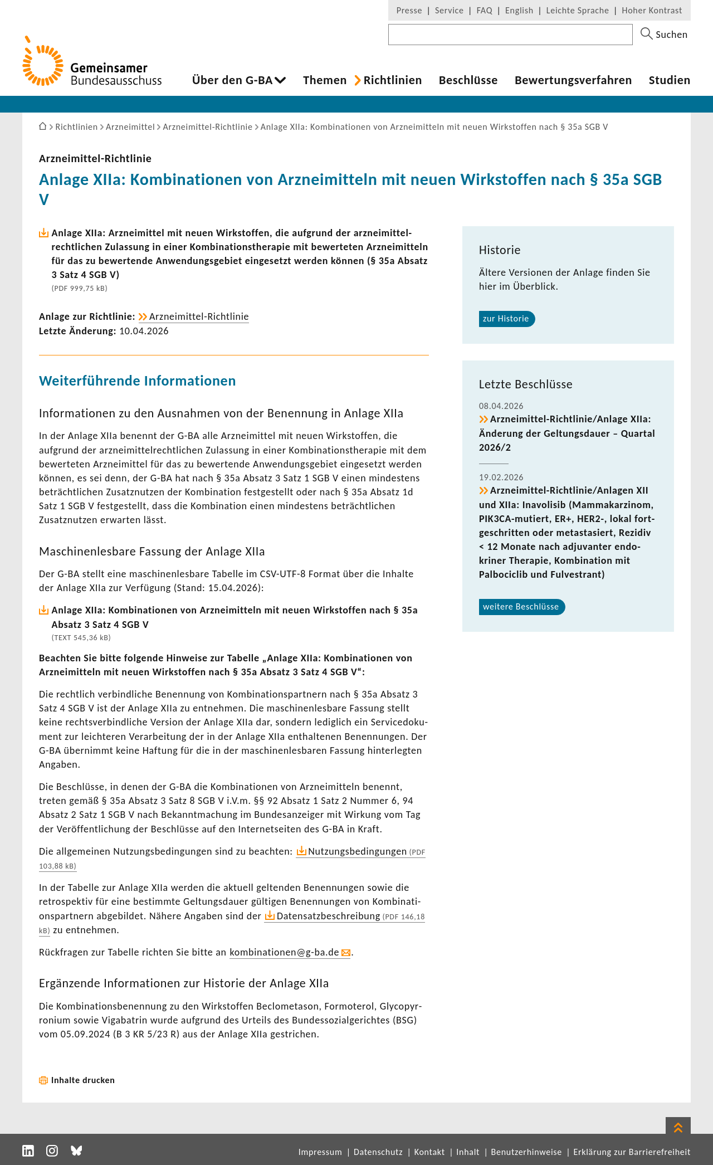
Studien (670, 80)
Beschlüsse (468, 80)
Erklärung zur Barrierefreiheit (632, 1152)
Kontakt (429, 1152)
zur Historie (506, 318)
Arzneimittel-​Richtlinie (95, 158)
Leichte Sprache (577, 10)
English (519, 10)
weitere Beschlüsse (521, 606)
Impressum (321, 1152)
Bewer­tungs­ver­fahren (573, 80)
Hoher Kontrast (652, 10)
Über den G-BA (232, 80)
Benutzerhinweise (526, 1152)
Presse (409, 10)
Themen (325, 80)
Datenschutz (378, 1152)
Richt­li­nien (393, 80)
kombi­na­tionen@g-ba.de (284, 952)
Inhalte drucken (83, 1080)
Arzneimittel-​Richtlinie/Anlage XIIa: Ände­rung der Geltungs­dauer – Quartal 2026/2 (567, 433)
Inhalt (468, 1152)
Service (449, 10)
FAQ (484, 10)
